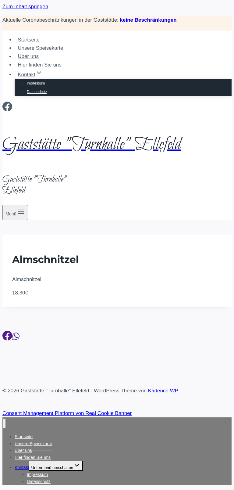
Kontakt (22, 467)
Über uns (28, 56)
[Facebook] (7, 108)
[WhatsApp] (16, 337)
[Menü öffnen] (15, 212)
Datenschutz (37, 92)
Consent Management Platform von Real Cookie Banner (67, 413)
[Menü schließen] (4, 423)
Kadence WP (163, 391)
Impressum (36, 83)
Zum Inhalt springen (25, 6)
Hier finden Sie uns (40, 65)
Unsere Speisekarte (40, 48)
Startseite (29, 40)
